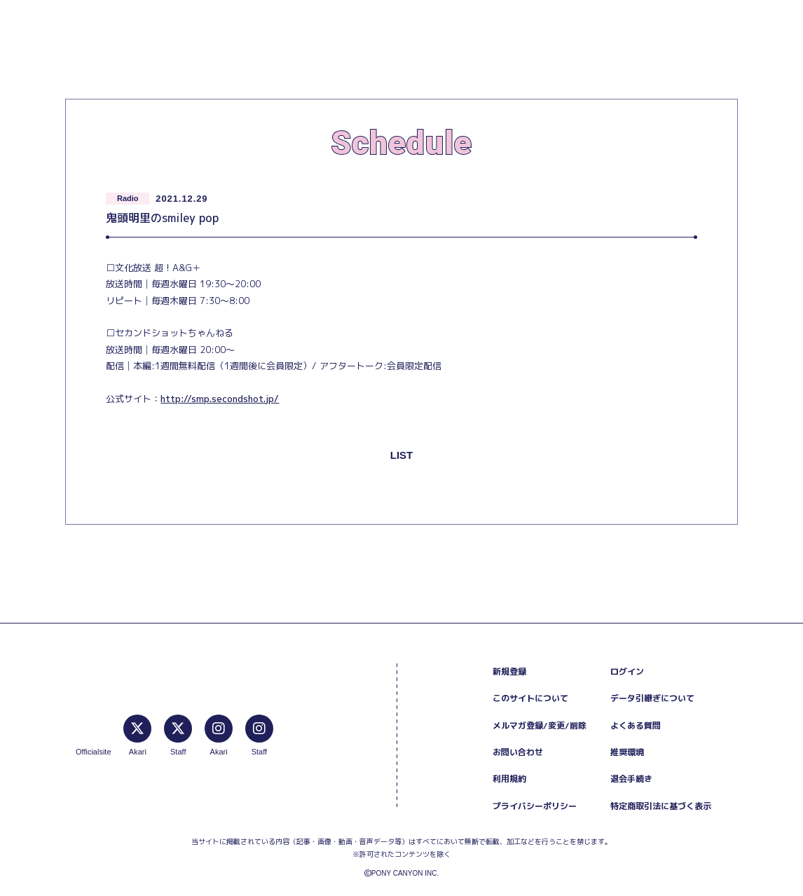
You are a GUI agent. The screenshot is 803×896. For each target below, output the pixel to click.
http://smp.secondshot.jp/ (219, 398)
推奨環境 (627, 752)
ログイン (627, 671)
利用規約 (509, 779)
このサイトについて (530, 698)
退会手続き (631, 779)
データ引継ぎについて (652, 698)
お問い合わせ (518, 752)
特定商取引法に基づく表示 (660, 806)
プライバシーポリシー (535, 806)
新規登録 (509, 671)
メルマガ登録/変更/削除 (539, 725)
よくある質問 (635, 725)
